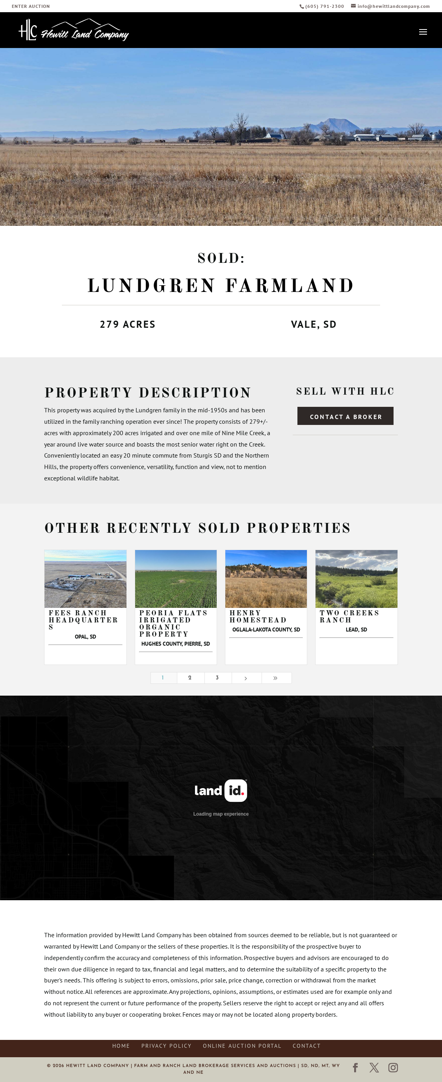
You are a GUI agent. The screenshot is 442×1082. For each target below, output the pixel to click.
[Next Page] (247, 678)
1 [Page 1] (164, 678)
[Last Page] (277, 678)
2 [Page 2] (190, 678)
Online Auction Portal (242, 1045)
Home (121, 1045)
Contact (307, 1045)
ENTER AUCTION (31, 6)
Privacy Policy (166, 1045)
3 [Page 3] (218, 678)
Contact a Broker (346, 417)
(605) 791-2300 (325, 6)
